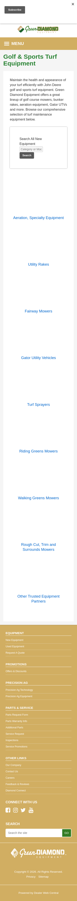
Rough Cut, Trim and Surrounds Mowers (38, 547)
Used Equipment (15, 646)
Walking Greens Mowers (38, 498)
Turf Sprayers (38, 404)
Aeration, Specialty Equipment (38, 218)
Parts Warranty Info (16, 721)
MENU (14, 43)
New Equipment (14, 640)
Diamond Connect (16, 790)
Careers (10, 777)
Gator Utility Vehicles (38, 358)
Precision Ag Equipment (19, 696)
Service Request (15, 733)
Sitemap (43, 876)
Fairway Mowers (38, 311)
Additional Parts (14, 727)
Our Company (13, 765)
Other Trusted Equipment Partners (38, 598)
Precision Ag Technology (19, 690)
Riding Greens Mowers (38, 451)
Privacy (31, 876)
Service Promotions (16, 746)
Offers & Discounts (16, 671)
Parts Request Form (17, 714)
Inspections (12, 740)
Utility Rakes (38, 264)
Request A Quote (15, 652)
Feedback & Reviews (17, 784)
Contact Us (12, 771)
